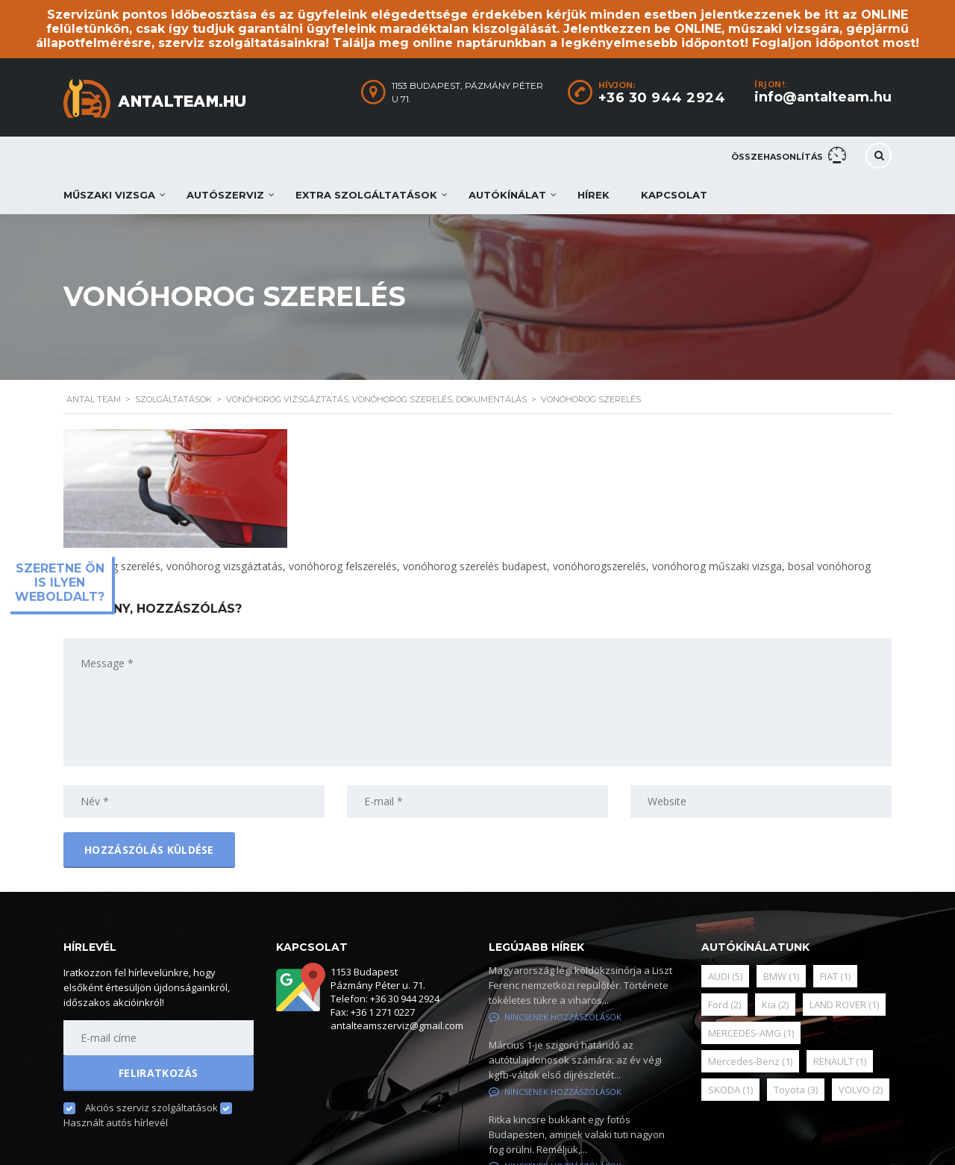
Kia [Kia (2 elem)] (775, 1004)
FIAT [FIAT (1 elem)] (835, 976)
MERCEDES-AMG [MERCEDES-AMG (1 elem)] (751, 1033)
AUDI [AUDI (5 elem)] (725, 976)
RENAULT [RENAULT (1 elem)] (839, 1061)
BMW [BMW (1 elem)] (781, 976)
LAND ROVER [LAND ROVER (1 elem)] (844, 1004)
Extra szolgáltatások (366, 195)
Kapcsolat (674, 195)
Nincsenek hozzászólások (555, 1016)
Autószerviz (225, 195)
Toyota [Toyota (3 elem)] (796, 1089)
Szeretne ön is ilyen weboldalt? (59, 582)
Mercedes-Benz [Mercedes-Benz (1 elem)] (750, 1061)
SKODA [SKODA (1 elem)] (730, 1089)
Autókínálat (507, 195)
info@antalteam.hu (823, 97)
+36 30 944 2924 (662, 98)
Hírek (593, 195)
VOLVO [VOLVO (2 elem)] (861, 1089)
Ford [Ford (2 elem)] (724, 1004)
